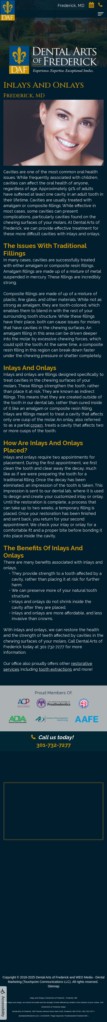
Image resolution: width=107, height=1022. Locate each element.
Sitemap (53, 986)
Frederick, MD (73, 5)
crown (37, 425)
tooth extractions (55, 669)
